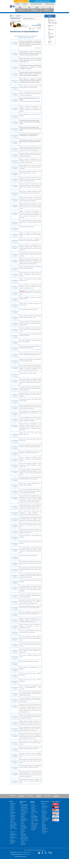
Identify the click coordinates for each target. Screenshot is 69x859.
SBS (43, 822)
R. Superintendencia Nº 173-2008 (15, 348)
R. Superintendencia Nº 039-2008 (15, 161)
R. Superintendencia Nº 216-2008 (15, 626)
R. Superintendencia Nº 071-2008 (15, 222)
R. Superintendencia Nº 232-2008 (15, 717)
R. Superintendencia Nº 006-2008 (15, 67)
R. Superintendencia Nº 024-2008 (15, 129)
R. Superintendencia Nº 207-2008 (15, 569)
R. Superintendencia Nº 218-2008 (15, 638)
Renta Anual (21, 1)
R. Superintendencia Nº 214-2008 (15, 614)
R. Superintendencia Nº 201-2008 (15, 531)
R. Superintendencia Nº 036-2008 (15, 155)
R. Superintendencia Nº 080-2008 (15, 241)
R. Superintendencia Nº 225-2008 (15, 681)
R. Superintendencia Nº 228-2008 (15, 700)
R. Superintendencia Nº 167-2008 (15, 311)
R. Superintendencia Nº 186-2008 (15, 434)
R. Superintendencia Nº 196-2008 (15, 497)
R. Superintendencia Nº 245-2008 (15, 781)
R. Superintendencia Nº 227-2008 (15, 693)
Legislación (30, 795)
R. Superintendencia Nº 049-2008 (15, 185)
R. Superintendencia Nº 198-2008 (15, 513)
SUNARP (44, 825)
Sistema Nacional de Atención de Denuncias (45, 820)
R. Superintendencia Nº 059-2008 (15, 205)
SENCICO (44, 824)
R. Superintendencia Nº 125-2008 (15, 287)
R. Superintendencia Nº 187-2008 (15, 441)
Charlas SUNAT (24, 806)
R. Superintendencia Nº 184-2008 (15, 419)
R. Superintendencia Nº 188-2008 (15, 447)
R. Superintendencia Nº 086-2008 (15, 247)
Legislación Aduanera (28, 18)
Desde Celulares (34, 823)
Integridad (44, 816)
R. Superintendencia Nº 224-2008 (15, 675)
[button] (21, 10)
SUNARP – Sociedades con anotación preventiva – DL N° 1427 (45, 830)
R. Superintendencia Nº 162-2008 (15, 305)
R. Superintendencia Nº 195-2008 (15, 491)
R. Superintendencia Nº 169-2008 (15, 323)
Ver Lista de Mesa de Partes (20, 856)
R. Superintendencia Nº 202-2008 (15, 537)
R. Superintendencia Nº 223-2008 (15, 669)
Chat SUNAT (12, 815)
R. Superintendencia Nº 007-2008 (15, 74)
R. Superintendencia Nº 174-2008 (15, 355)
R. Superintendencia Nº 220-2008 (15, 651)
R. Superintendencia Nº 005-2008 (15, 60)
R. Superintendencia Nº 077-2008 (15, 228)
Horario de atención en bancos (12, 809)
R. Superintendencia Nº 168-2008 (15, 317)
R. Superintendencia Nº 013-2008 (15, 94)
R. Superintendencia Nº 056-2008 (15, 193)
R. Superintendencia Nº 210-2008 (15, 588)
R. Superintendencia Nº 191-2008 (15, 465)
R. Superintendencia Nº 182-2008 (15, 407)
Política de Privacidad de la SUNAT (13, 837)
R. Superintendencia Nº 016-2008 (15, 116)
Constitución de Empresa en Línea (45, 808)
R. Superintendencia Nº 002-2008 (15, 53)
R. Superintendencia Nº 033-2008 (15, 142)
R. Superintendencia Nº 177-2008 (15, 375)
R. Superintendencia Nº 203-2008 (15, 543)
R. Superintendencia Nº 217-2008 (15, 632)
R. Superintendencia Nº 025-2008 (15, 136)
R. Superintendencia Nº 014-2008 (15, 100)
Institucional (12, 795)
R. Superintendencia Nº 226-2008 (15, 687)
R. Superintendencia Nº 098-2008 (15, 260)
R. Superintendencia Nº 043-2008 (15, 167)
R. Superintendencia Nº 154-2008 (15, 293)
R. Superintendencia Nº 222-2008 (15, 663)
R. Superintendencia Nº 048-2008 (15, 179)
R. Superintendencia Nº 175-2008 (15, 361)
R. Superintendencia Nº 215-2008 (15, 620)
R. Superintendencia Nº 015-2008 (15, 108)
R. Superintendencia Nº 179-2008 (15, 388)
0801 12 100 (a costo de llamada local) (34, 821)
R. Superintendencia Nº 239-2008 (15, 761)
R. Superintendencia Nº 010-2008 (15, 81)
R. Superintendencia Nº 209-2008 (15, 582)
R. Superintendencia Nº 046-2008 (15, 173)
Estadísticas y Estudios (39, 796)
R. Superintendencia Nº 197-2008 (15, 507)
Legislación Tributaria (15, 21)
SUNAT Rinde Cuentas (21, 796)
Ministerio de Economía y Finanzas (44, 814)
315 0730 (33, 814)
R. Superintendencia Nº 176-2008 (15, 367)
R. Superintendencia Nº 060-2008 (15, 213)
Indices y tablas (47, 795)
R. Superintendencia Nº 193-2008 (15, 479)
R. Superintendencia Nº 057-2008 (15, 199)
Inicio (12, 15)
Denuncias (12, 840)
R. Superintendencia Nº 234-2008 (15, 729)
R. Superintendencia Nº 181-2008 (15, 401)
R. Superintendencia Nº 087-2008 (15, 254)
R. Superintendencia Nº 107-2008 (15, 274)
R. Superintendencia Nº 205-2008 (15, 557)
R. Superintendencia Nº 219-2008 (15, 644)
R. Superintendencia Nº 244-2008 (15, 773)
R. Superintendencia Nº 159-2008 (15, 299)
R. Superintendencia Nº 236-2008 (15, 743)
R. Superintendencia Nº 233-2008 (15, 723)
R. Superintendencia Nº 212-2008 (15, 602)
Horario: (33, 804)
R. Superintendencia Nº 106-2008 (15, 268)
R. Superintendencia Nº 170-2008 (15, 329)
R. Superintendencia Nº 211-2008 (15, 595)
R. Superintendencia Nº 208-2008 (15, 575)
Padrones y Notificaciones (56, 796)
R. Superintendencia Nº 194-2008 (15, 485)
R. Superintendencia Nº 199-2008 (15, 519)
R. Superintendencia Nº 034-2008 (15, 149)
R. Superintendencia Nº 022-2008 (15, 122)
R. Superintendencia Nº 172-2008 (15, 342)
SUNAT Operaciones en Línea (42, 1)
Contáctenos (12, 803)
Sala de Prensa (24, 807)
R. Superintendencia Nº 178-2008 (15, 381)
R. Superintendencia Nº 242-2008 (15, 767)
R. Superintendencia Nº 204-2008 (15, 549)
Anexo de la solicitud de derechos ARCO (13, 833)
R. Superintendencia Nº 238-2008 (15, 755)
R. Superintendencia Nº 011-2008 (15, 87)
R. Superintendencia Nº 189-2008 (15, 453)
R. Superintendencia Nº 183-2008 (15, 413)
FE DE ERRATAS (38, 349)
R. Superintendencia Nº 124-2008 (15, 280)
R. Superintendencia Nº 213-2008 (15, 608)
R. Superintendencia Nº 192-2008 (15, 471)
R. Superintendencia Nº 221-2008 (15, 657)
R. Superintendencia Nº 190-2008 (15, 459)
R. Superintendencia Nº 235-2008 (15, 735)
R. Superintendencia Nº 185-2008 (15, 425)
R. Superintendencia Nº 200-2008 (15, 525)
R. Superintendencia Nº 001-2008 (15, 43)
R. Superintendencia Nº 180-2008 (15, 395)
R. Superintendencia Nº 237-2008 (15, 749)
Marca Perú (44, 810)
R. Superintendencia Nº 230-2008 (15, 706)
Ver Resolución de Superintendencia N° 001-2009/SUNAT (30, 101)
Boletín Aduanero (24, 804)
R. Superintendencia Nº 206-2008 (15, 563)
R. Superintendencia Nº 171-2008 (15, 336)
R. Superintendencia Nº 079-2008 (15, 234)
